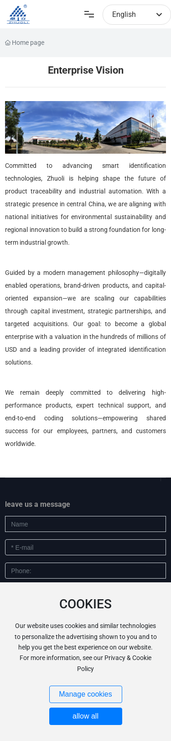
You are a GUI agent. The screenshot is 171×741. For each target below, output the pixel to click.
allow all (85, 716)
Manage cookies (85, 694)
